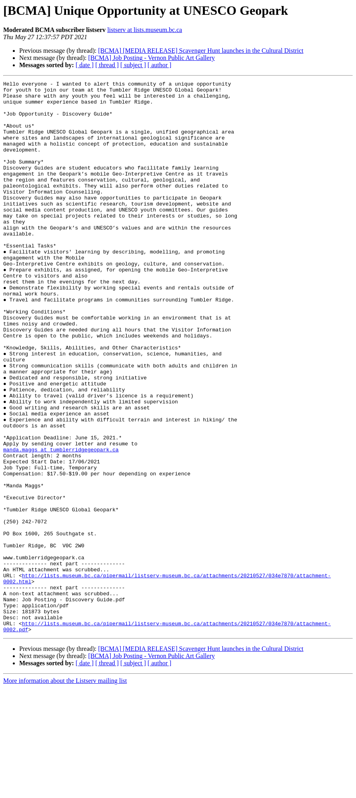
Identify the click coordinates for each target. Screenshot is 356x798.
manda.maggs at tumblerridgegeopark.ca (61, 523)
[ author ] (160, 65)
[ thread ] (107, 65)
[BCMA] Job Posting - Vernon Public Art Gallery (151, 57)
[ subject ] (133, 65)
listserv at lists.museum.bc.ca (144, 29)
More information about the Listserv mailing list (65, 791)
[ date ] (85, 65)
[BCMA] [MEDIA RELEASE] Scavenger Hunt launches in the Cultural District (200, 50)
